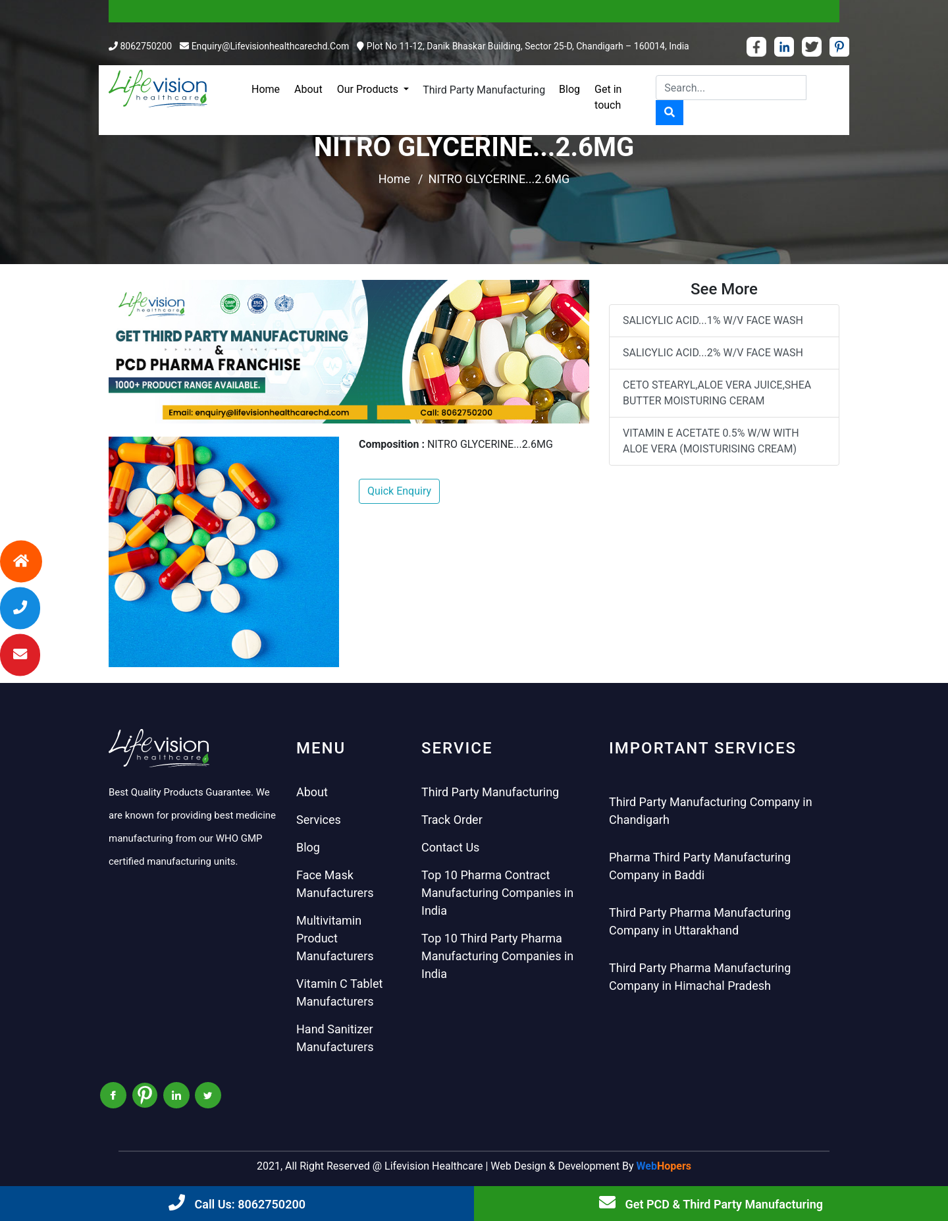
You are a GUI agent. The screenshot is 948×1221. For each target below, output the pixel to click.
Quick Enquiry (399, 491)
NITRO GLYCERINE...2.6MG (499, 179)
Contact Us (450, 847)
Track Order (452, 820)
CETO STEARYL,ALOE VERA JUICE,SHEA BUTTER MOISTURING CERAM (717, 393)
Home (265, 89)
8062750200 (146, 46)
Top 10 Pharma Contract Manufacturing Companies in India (497, 892)
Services (318, 820)
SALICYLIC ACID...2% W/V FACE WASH (713, 352)
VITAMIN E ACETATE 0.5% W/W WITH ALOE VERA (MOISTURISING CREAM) (711, 441)
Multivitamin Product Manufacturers (335, 938)
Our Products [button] (369, 89)
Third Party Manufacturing (484, 90)
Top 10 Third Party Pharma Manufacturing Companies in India (497, 956)
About (308, 89)
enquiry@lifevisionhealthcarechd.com (271, 46)
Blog (569, 89)
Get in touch (607, 97)
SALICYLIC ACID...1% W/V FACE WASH (713, 320)
